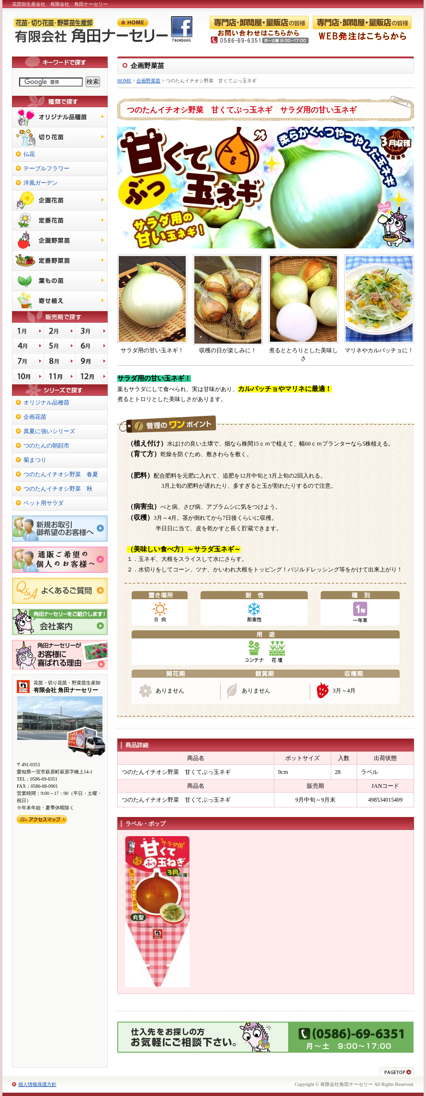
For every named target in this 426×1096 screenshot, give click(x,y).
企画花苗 (34, 417)
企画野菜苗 (148, 80)
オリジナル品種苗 (46, 402)
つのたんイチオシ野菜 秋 (57, 488)
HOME (124, 80)
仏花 (29, 154)
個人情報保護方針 (37, 1084)
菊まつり (34, 460)
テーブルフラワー (46, 168)
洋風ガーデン (40, 182)
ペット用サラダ (43, 503)
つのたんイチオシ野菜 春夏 (60, 474)
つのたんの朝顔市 (46, 445)
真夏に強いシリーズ (49, 431)
